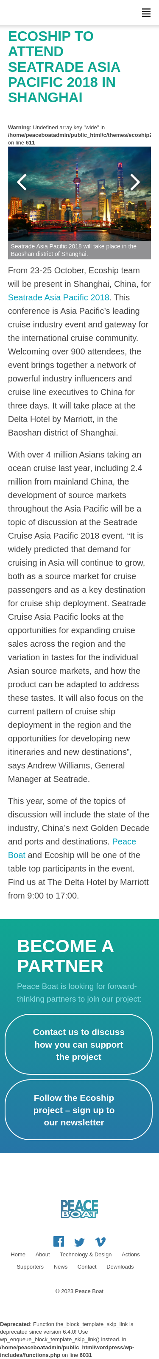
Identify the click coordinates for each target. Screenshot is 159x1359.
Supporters (30, 1267)
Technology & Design (86, 1254)
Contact (87, 1267)
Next (136, 182)
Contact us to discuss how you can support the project (79, 1044)
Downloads (120, 1267)
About (43, 1254)
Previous (22, 182)
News (61, 1267)
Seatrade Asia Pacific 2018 (58, 297)
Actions (131, 1254)
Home (18, 1254)
